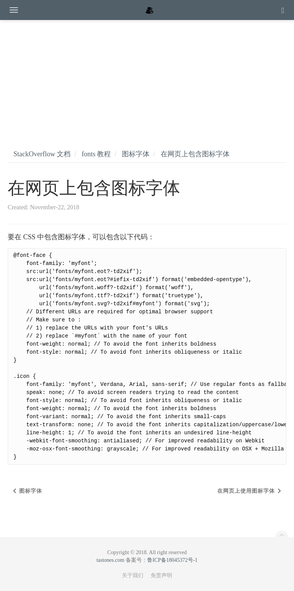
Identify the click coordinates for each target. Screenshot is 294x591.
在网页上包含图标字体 (195, 154)
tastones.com (111, 560)
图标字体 (135, 154)
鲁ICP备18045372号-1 (172, 560)
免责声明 (161, 575)
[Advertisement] (147, 77)
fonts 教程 (96, 154)
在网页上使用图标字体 (246, 491)
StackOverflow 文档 (42, 154)
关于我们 (132, 575)
